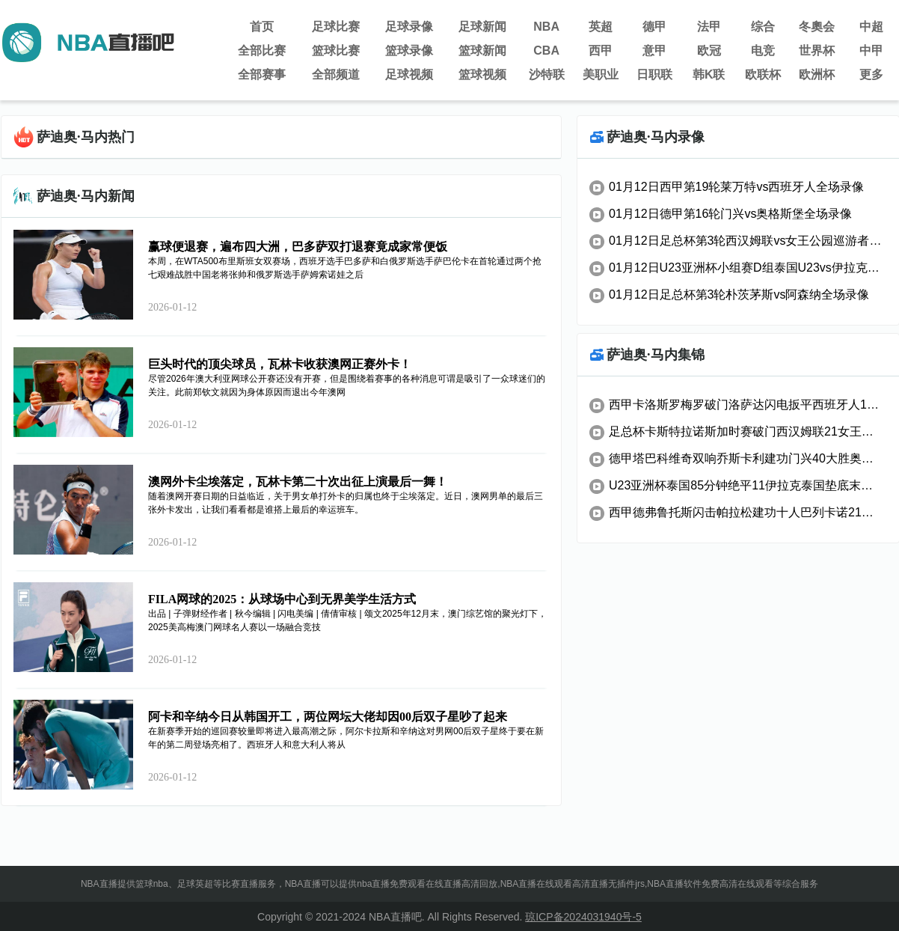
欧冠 (709, 50)
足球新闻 (482, 26)
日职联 (654, 74)
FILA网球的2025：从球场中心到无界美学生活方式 (282, 599)
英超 (601, 26)
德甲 (654, 26)
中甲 (871, 50)
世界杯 (817, 50)
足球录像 (409, 26)
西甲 (601, 50)
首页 (262, 26)
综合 (763, 26)
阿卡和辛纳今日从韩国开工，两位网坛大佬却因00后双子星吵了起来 (327, 716)
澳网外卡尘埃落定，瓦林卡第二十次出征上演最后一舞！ (297, 481)
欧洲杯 (817, 74)
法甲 (709, 26)
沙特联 (547, 74)
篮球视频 (482, 74)
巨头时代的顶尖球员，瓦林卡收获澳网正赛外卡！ (279, 364)
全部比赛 (262, 50)
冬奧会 (817, 26)
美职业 (601, 74)
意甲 (654, 50)
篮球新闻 (482, 50)
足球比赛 (336, 26)
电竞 (763, 50)
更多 (871, 74)
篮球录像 (409, 50)
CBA (546, 50)
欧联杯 (763, 74)
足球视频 (409, 74)
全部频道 (336, 74)
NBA (546, 26)
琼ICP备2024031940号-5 (583, 917)
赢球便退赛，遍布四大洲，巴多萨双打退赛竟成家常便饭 (297, 246)
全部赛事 (262, 74)
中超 (871, 26)
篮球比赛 (336, 50)
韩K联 (709, 74)
